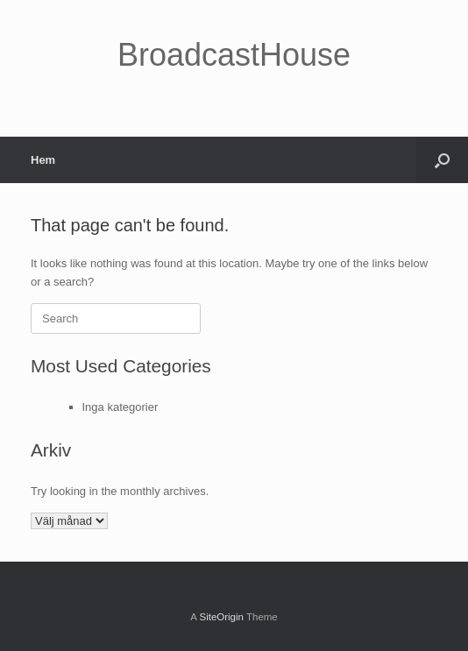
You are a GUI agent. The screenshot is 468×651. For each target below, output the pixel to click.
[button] (442, 160)
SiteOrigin (221, 617)
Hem (43, 159)
